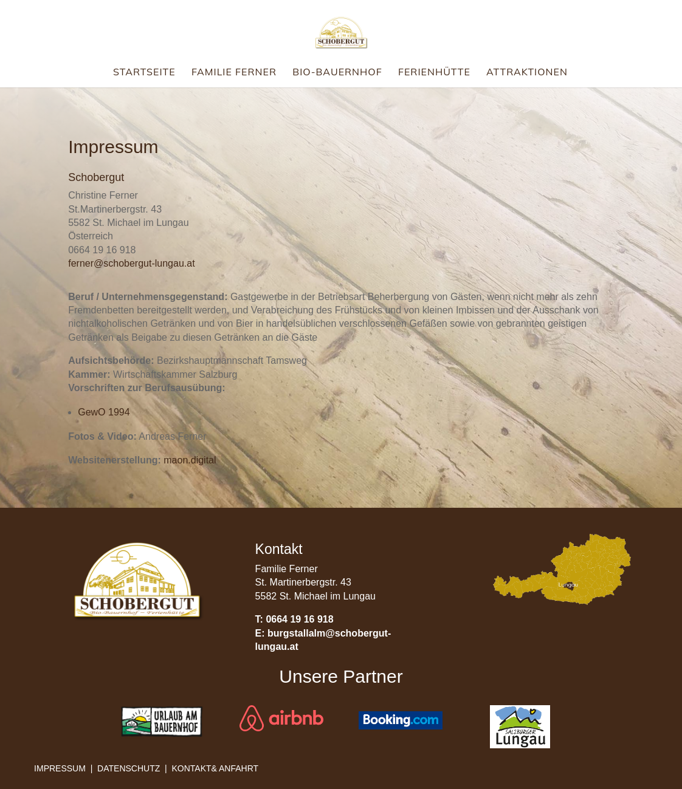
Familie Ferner (234, 72)
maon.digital (190, 460)
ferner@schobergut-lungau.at (131, 263)
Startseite (144, 72)
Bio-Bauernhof (337, 72)
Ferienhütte (434, 72)
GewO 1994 (103, 412)
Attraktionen (527, 72)
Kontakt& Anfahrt (214, 768)
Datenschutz (128, 768)
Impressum (60, 768)
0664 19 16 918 (299, 619)
